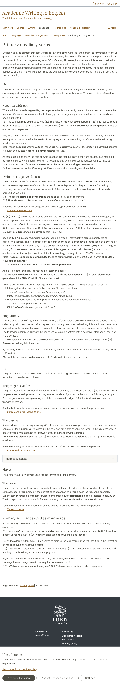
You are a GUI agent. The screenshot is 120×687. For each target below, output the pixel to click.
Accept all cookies (19, 677)
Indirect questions (16, 458)
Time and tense (15, 509)
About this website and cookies (72, 637)
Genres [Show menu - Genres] (20, 27)
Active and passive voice (21, 450)
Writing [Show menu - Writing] (31, 27)
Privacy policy (69, 643)
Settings (90, 677)
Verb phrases (60, 35)
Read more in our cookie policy (19, 669)
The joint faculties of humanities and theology (27, 18)
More (112, 27)
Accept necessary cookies (57, 677)
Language (16, 35)
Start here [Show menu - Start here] (7, 27)
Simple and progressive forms (24, 411)
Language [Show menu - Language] (44, 27)
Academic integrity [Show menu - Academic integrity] (80, 27)
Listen (112, 3)
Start (4, 35)
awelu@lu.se (27, 585)
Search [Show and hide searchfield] (98, 3)
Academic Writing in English (33, 13)
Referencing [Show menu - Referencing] (59, 27)
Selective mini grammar (36, 35)
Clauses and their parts (19, 210)
